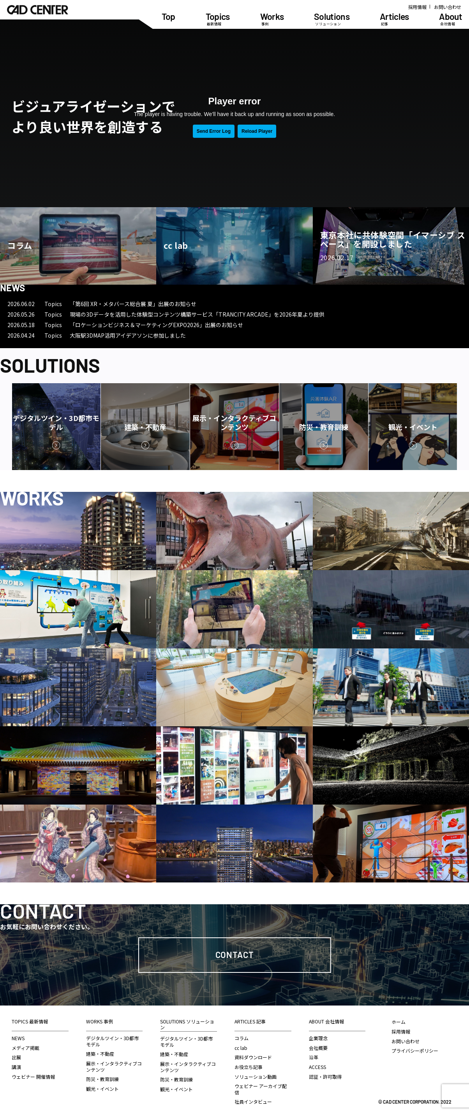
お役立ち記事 (249, 1067)
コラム (242, 1038)
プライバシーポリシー (414, 1050)
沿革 (313, 1057)
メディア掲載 (25, 1047)
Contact (234, 954)
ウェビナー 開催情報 (33, 1076)
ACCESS (317, 1067)
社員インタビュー (253, 1101)
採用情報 (417, 7)
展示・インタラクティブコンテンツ (114, 1066)
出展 (16, 1057)
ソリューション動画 (256, 1076)
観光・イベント (102, 1088)
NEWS (18, 1038)
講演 (16, 1067)
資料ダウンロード (253, 1057)
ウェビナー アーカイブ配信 (261, 1089)
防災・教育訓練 (102, 1079)
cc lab (241, 1047)
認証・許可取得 (325, 1076)
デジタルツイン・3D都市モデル (112, 1041)
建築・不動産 (100, 1053)
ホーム (398, 1021)
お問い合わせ (447, 7)
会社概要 (318, 1047)
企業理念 (318, 1038)
